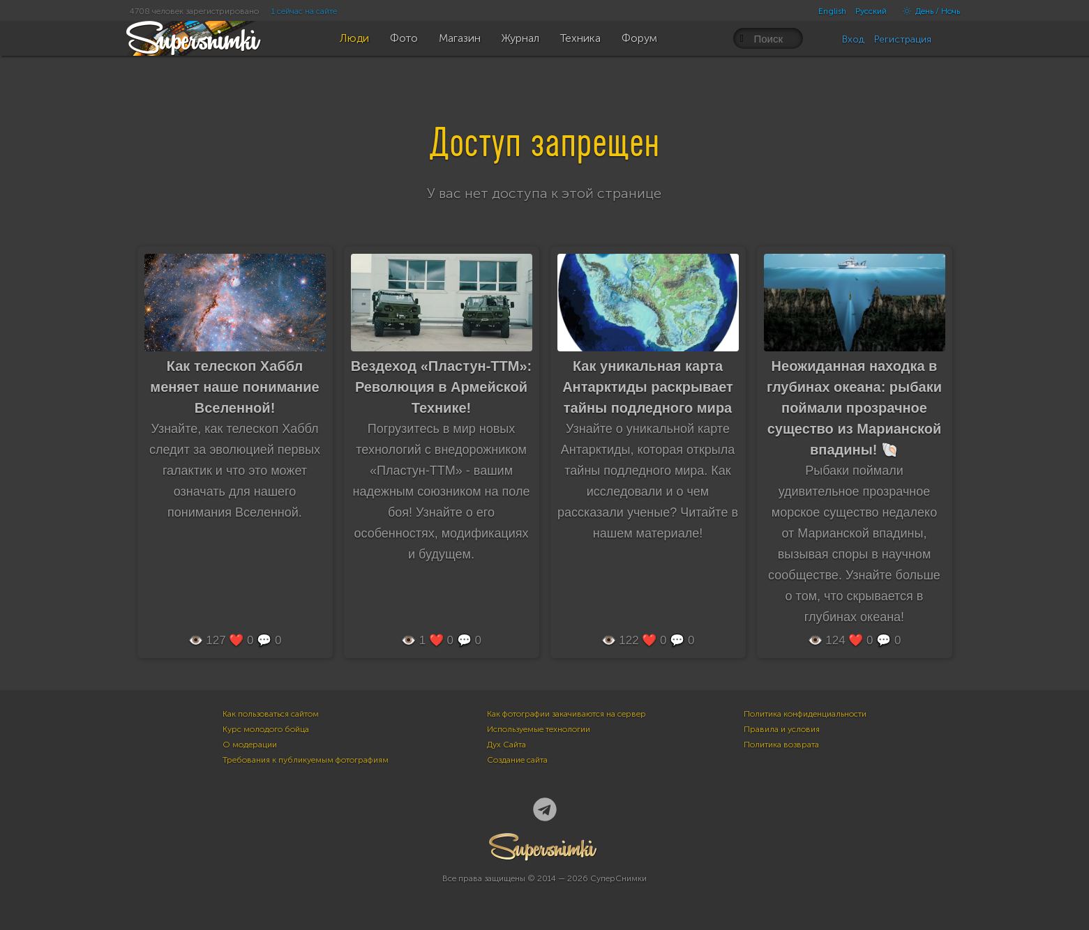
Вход (853, 39)
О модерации (250, 744)
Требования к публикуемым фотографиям (306, 760)
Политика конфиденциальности (805, 714)
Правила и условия (782, 729)
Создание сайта (517, 760)
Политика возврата (781, 744)
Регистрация (902, 39)
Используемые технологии (538, 729)
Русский (871, 11)
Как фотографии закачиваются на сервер (566, 714)
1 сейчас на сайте (304, 11)
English (832, 11)
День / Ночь (928, 11)
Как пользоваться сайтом (271, 714)
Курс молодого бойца (266, 729)
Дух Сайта (506, 744)
